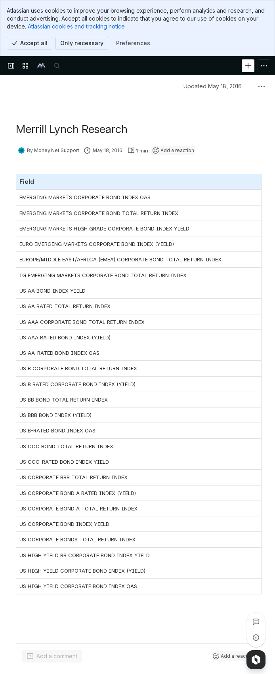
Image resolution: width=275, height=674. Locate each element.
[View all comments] (256, 621)
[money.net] (41, 65)
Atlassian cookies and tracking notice (76, 26)
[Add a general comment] (52, 656)
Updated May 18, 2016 (212, 86)
